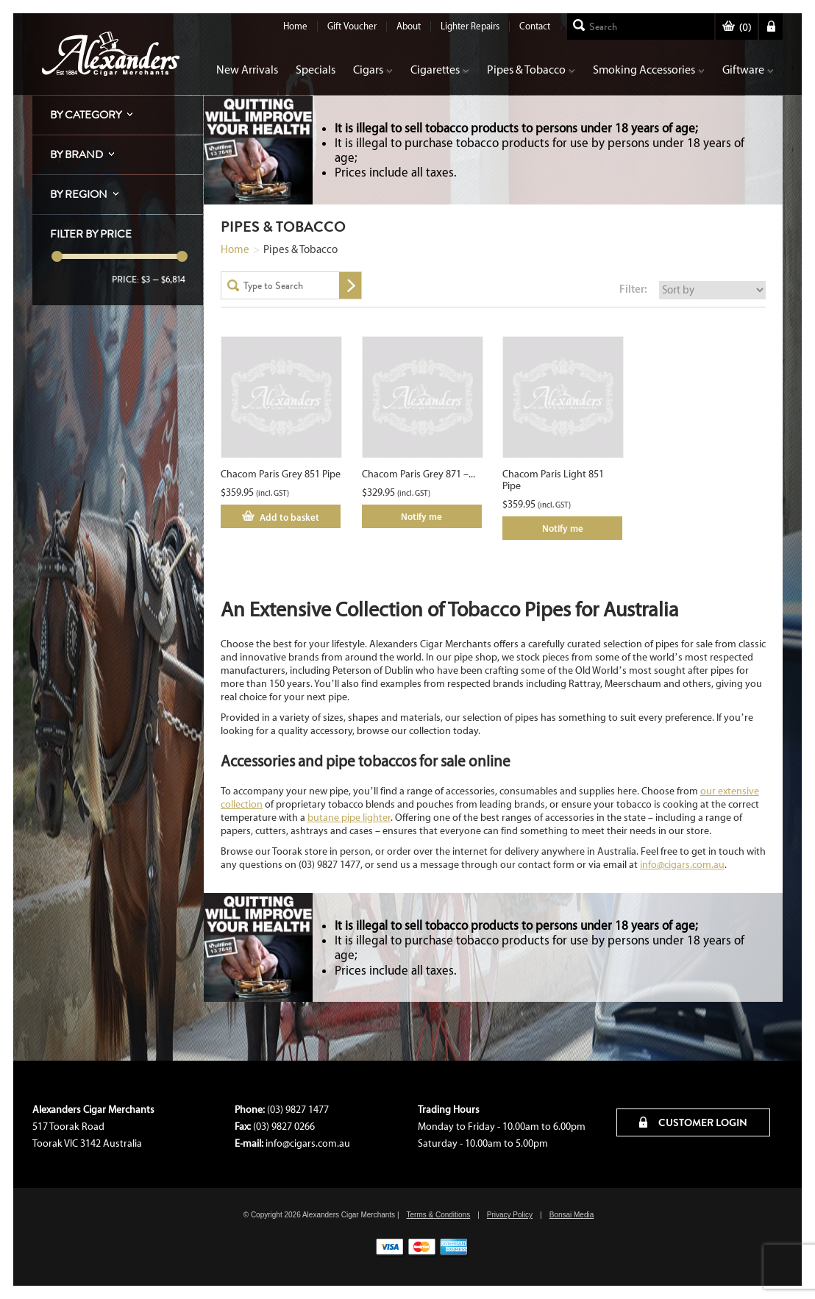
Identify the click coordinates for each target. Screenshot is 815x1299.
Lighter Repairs (470, 26)
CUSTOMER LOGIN (693, 1122)
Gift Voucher (352, 26)
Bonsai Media (571, 1215)
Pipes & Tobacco (531, 69)
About (408, 26)
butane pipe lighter (349, 817)
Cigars (373, 69)
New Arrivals (247, 69)
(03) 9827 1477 (298, 1109)
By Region (78, 194)
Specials (315, 69)
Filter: (633, 289)
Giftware (748, 69)
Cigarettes (439, 69)
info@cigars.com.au (682, 864)
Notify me (421, 516)
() (736, 28)
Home (295, 26)
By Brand (76, 154)
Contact (534, 26)
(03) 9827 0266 (284, 1126)
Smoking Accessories (649, 69)
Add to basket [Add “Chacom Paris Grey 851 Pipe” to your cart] (289, 517)
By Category (85, 115)
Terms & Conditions (438, 1215)
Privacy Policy (510, 1215)
